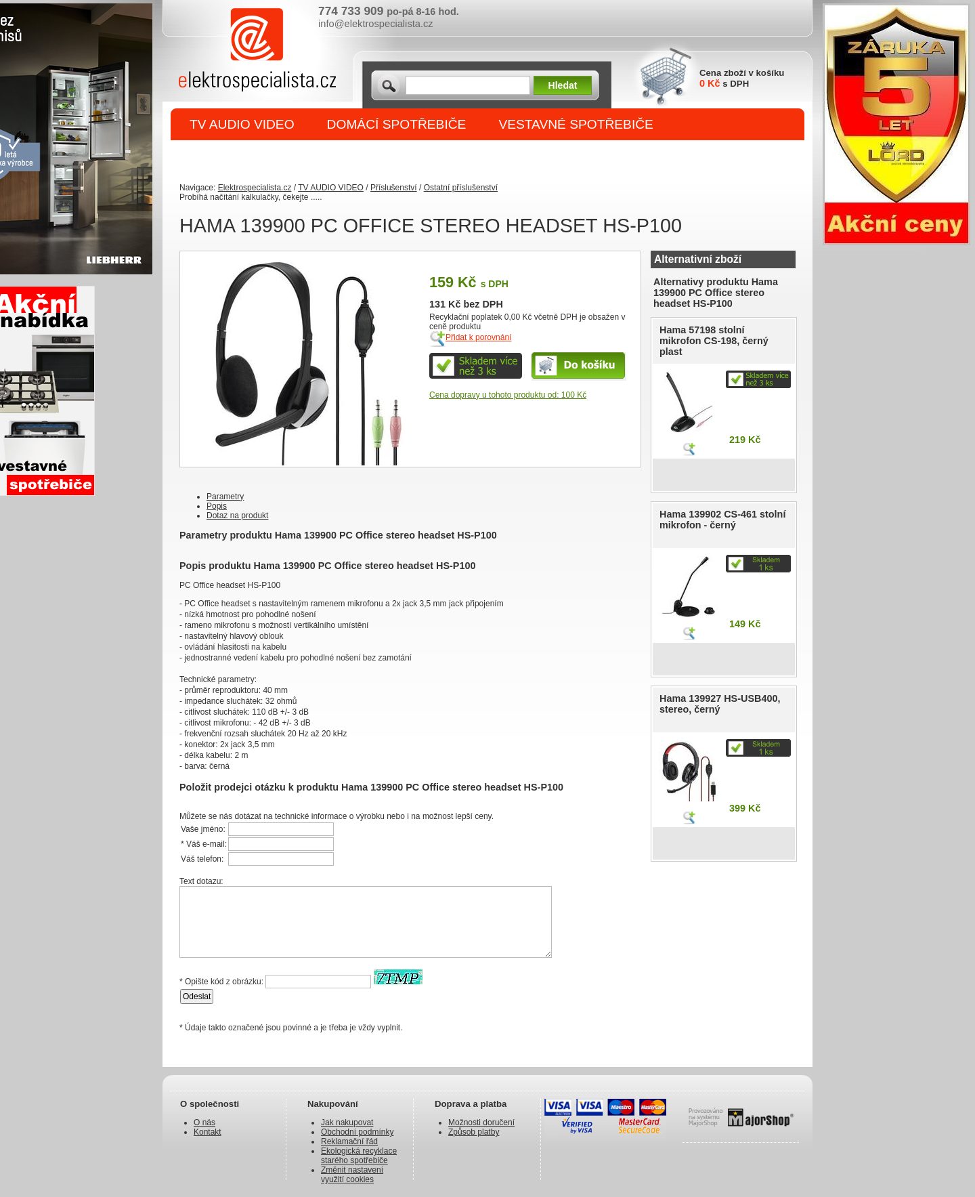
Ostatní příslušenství (461, 187)
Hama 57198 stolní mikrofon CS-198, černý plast (713, 340)
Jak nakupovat (347, 1122)
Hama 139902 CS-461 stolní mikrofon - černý (722, 519)
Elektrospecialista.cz (255, 187)
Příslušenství (393, 187)
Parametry (225, 496)
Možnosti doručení (481, 1122)
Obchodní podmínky (357, 1132)
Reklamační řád (349, 1141)
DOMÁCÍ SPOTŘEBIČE (397, 124)
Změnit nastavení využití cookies (352, 1174)
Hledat (563, 85)
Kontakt (207, 1132)
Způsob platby (473, 1132)
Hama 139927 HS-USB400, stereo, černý (719, 704)
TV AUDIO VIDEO (242, 124)
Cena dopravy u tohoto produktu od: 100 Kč (507, 395)
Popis (217, 506)
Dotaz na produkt (237, 515)
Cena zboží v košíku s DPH (741, 78)
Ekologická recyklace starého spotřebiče (359, 1155)
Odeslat (197, 996)
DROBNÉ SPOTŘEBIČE (261, 157)
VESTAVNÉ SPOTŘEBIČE (575, 124)
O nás (204, 1122)
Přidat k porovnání (478, 337)
